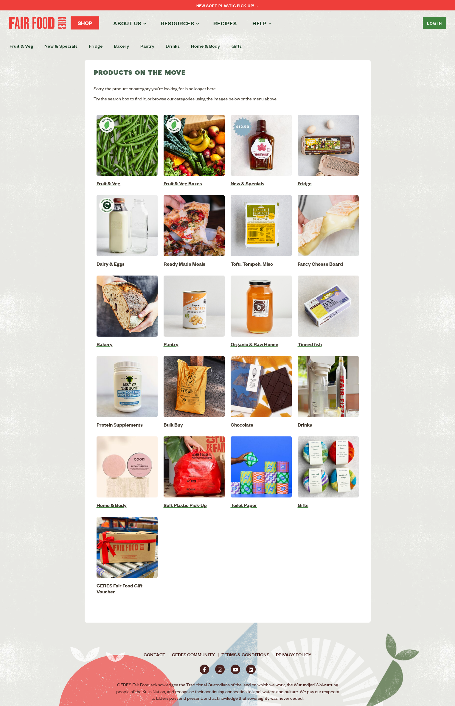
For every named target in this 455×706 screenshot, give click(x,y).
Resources (177, 23)
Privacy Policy (293, 654)
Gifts (237, 46)
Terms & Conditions (245, 654)
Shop (85, 23)
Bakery (121, 46)
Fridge (96, 46)
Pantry (147, 46)
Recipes (225, 23)
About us (127, 23)
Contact (154, 654)
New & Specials (61, 46)
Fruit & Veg (21, 46)
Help (259, 23)
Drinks (173, 46)
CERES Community (193, 654)
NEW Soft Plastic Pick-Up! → (227, 5)
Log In (434, 22)
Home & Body (205, 46)
